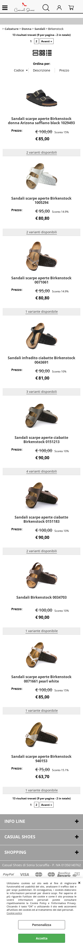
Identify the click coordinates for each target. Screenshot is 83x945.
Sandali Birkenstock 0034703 (41, 597)
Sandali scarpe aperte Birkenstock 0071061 (41, 280)
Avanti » (46, 41)
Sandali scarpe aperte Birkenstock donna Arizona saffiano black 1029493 (41, 120)
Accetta (41, 938)
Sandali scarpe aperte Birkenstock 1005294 (41, 200)
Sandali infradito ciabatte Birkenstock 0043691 (41, 359)
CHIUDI (79, 882)
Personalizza (41, 925)
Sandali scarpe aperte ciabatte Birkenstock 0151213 (41, 439)
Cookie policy (14, 913)
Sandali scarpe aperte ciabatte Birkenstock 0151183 (41, 519)
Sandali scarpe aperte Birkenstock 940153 (41, 758)
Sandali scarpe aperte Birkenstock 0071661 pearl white (41, 678)
